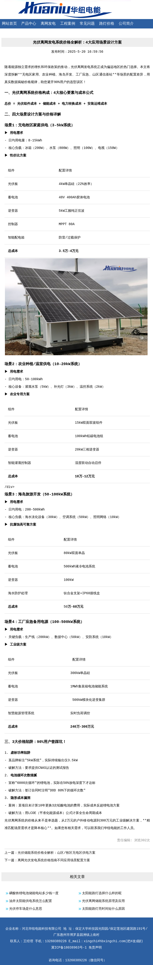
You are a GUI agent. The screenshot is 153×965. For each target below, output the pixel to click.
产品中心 (28, 24)
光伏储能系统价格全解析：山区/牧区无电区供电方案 (56, 853)
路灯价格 (106, 24)
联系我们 (9, 33)
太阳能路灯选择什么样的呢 (102, 893)
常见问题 (87, 24)
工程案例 (67, 24)
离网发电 (48, 24)
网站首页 (9, 24)
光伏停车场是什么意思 (25, 909)
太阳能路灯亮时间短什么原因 (103, 909)
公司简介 (126, 24)
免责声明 (95, 947)
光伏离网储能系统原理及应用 (103, 901)
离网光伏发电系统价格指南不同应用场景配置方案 (54, 860)
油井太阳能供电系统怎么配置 (30, 901)
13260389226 (76, 960)
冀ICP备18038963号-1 (69, 947)
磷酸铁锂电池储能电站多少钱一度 (34, 893)
